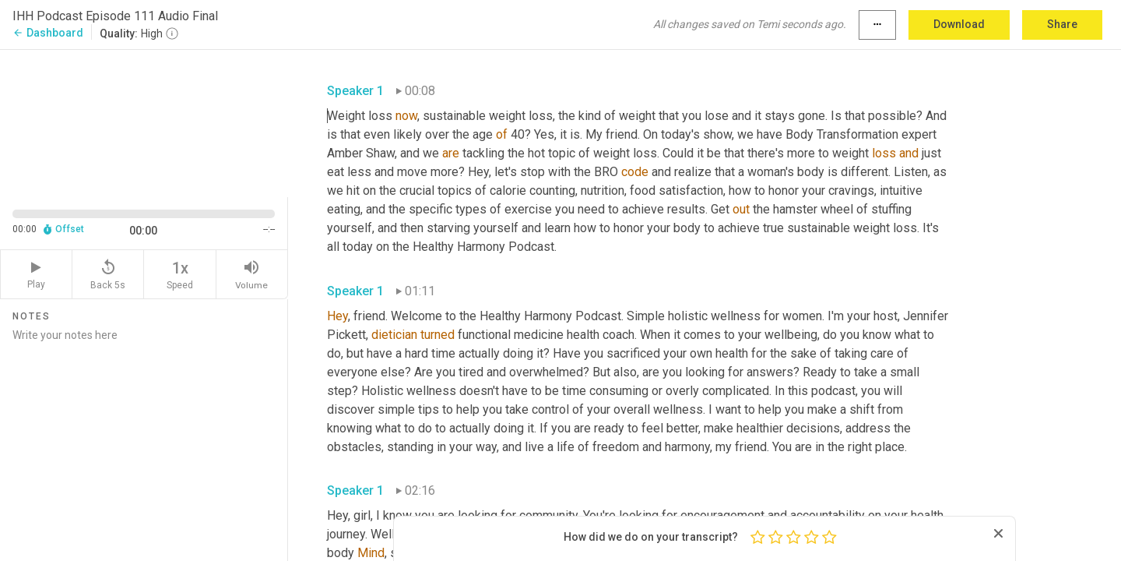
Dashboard (47, 32)
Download (959, 24)
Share (1062, 24)
